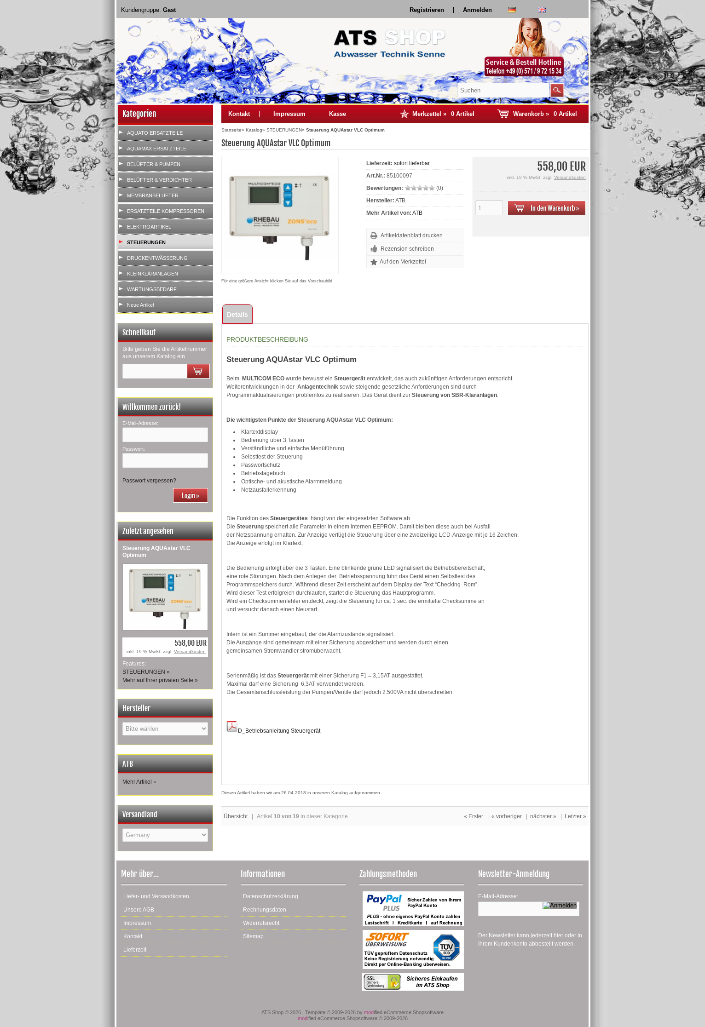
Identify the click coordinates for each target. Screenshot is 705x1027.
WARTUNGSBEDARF (152, 289)
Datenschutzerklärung (270, 896)
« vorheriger (506, 816)
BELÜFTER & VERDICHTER (159, 180)
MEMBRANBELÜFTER (153, 195)
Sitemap (253, 936)
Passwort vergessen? (149, 480)
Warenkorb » (545, 113)
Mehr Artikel (137, 782)
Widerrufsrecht (261, 923)
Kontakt (239, 113)
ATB (417, 213)
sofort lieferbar (412, 163)
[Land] (165, 835)
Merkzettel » (443, 113)
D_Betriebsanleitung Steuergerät (273, 731)
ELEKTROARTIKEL (149, 226)
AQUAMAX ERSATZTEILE (156, 148)
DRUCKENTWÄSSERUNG (157, 258)
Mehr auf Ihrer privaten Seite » (160, 680)
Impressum (289, 113)
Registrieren (427, 9)
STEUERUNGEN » (146, 672)
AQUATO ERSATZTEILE (155, 133)
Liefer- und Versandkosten (156, 896)
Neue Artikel (140, 305)
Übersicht (236, 816)
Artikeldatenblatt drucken (412, 235)
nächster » (543, 816)
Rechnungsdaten (264, 910)
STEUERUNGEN (146, 242)
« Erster (473, 816)
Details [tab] (237, 314)
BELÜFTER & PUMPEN (153, 164)
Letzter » (575, 816)
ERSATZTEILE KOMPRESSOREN (165, 211)
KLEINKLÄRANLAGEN (152, 273)
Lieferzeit (134, 950)
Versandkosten (190, 651)
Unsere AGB (138, 910)
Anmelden (477, 9)
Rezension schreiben (407, 249)
